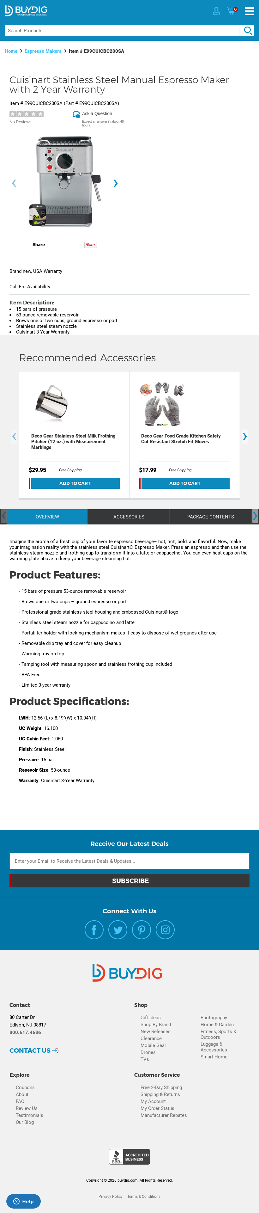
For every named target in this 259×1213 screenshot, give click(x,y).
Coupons (25, 1087)
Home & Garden (217, 1024)
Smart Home (214, 1057)
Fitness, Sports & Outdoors (218, 1034)
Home (11, 51)
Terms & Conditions (143, 1196)
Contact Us (30, 1050)
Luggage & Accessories (214, 1047)
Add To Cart (75, 483)
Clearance (151, 1038)
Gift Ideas (151, 1017)
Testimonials (29, 1115)
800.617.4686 (25, 1032)
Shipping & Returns (160, 1094)
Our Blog (25, 1122)
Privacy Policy (111, 1196)
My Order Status (157, 1108)
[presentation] (14, 183)
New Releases (156, 1031)
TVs (145, 1059)
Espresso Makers (43, 51)
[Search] (129, 30)
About (22, 1094)
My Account (153, 1101)
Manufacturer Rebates (164, 1115)
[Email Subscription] (129, 861)
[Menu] (249, 11)
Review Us (27, 1108)
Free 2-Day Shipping (161, 1087)
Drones (148, 1052)
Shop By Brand (156, 1024)
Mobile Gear (153, 1045)
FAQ (20, 1101)
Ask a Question (97, 113)
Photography (214, 1017)
